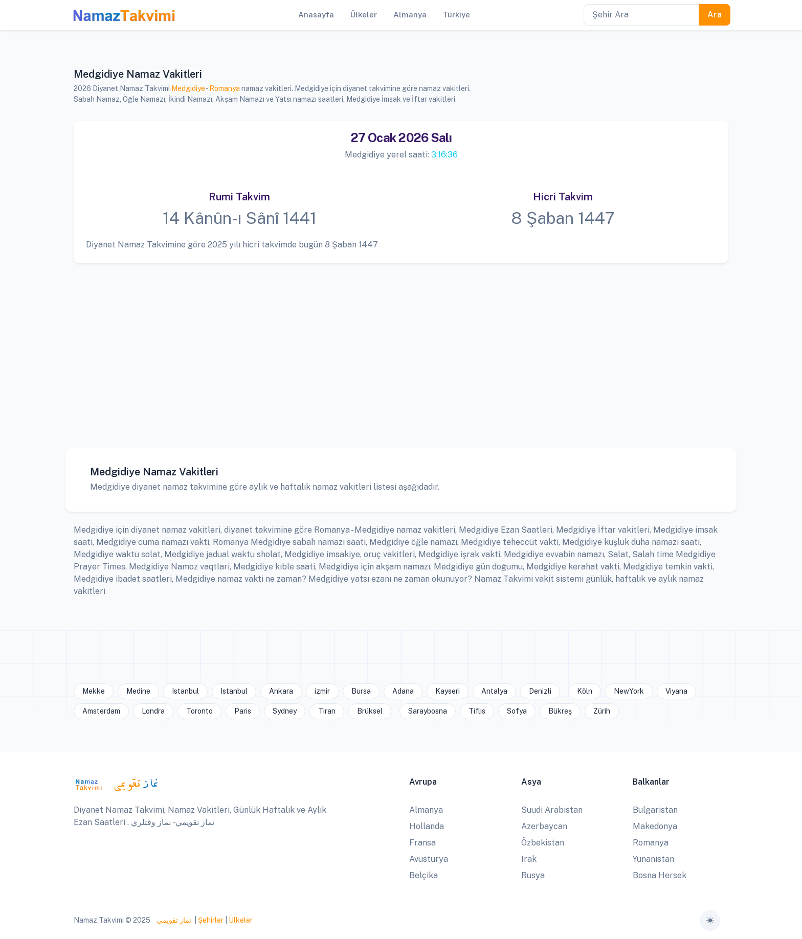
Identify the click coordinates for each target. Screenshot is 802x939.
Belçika (423, 875)
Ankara (281, 691)
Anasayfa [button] (316, 14)
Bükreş (560, 711)
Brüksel (370, 711)
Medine (138, 691)
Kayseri (447, 691)
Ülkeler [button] (363, 14)
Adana (403, 691)
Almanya (426, 810)
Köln (584, 691)
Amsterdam (101, 711)
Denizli (540, 691)
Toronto (199, 711)
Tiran (327, 711)
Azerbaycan (544, 826)
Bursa (361, 691)
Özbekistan (542, 843)
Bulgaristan (655, 810)
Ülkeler (241, 920)
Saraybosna (427, 711)
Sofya (517, 711)
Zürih (601, 711)
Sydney (285, 711)
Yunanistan (653, 859)
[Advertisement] (396, 348)
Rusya (533, 875)
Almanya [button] (410, 14)
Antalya (494, 691)
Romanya (224, 88)
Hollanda (426, 826)
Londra (153, 711)
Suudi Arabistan (552, 810)
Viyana (676, 691)
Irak (529, 859)
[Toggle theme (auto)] (710, 920)
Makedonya (655, 826)
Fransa (422, 843)
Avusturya (428, 859)
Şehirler (211, 920)
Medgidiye (188, 88)
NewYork (629, 691)
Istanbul (185, 691)
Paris (242, 711)
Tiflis (477, 711)
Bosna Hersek (659, 875)
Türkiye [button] (456, 14)
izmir (322, 691)
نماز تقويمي (173, 920)
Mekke (93, 691)
